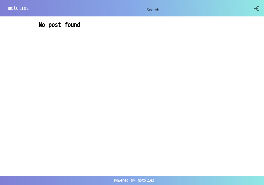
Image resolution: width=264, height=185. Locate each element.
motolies (18, 8)
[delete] (257, 8)
